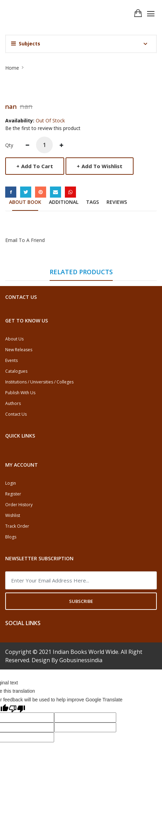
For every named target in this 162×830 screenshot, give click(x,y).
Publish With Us (20, 393)
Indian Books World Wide (85, 652)
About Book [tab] (25, 202)
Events (11, 360)
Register (13, 494)
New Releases (18, 350)
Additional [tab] (63, 202)
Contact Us (16, 414)
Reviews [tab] (116, 202)
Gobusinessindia (80, 660)
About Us (14, 339)
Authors (13, 403)
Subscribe (81, 601)
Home (12, 67)
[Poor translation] (17, 708)
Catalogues (16, 371)
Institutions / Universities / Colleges (39, 382)
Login (10, 483)
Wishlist (12, 515)
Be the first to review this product (42, 128)
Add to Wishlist (99, 166)
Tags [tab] (92, 202)
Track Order (17, 526)
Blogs (10, 537)
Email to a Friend (25, 240)
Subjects (25, 43)
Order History (19, 505)
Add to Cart (34, 166)
